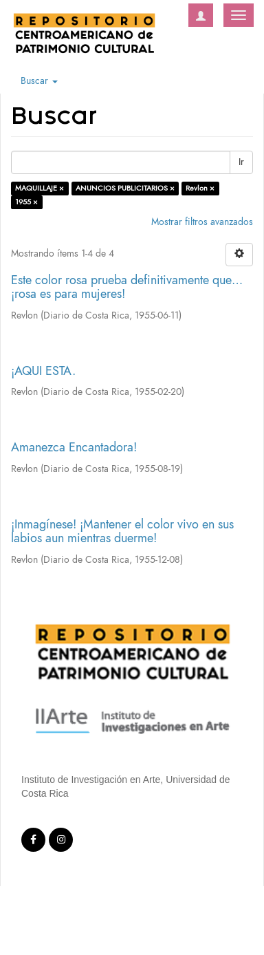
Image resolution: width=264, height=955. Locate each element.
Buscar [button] (39, 80)
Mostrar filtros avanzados (202, 221)
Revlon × (200, 188)
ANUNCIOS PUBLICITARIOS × (125, 188)
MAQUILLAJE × (39, 188)
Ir (241, 162)
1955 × (26, 202)
